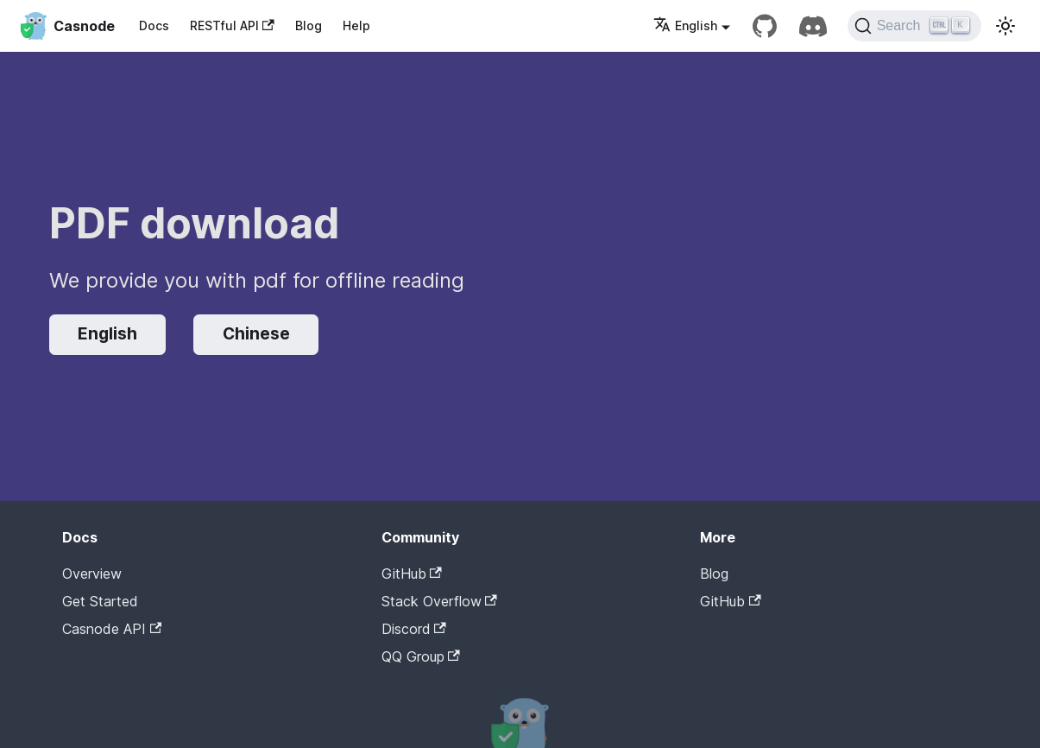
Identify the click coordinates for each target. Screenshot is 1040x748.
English (107, 334)
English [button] (685, 25)
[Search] (914, 25)
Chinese (256, 334)
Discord (413, 628)
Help (356, 25)
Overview (92, 573)
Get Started (100, 601)
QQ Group (420, 656)
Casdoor (773, 628)
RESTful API (232, 25)
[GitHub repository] (765, 26)
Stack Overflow (439, 601)
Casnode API (111, 628)
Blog (308, 25)
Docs (154, 25)
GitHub (411, 573)
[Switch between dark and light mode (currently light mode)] (1005, 26)
